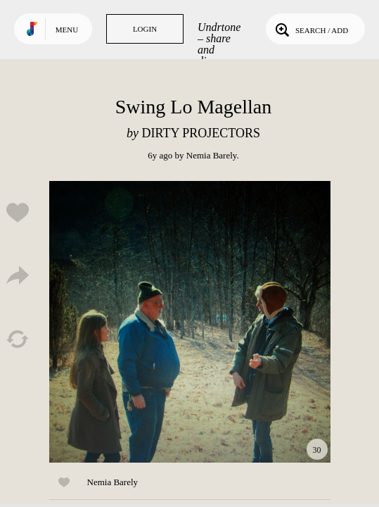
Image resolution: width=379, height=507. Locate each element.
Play (190, 322)
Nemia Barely (211, 155)
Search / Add (310, 28)
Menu (67, 29)
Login (145, 29)
